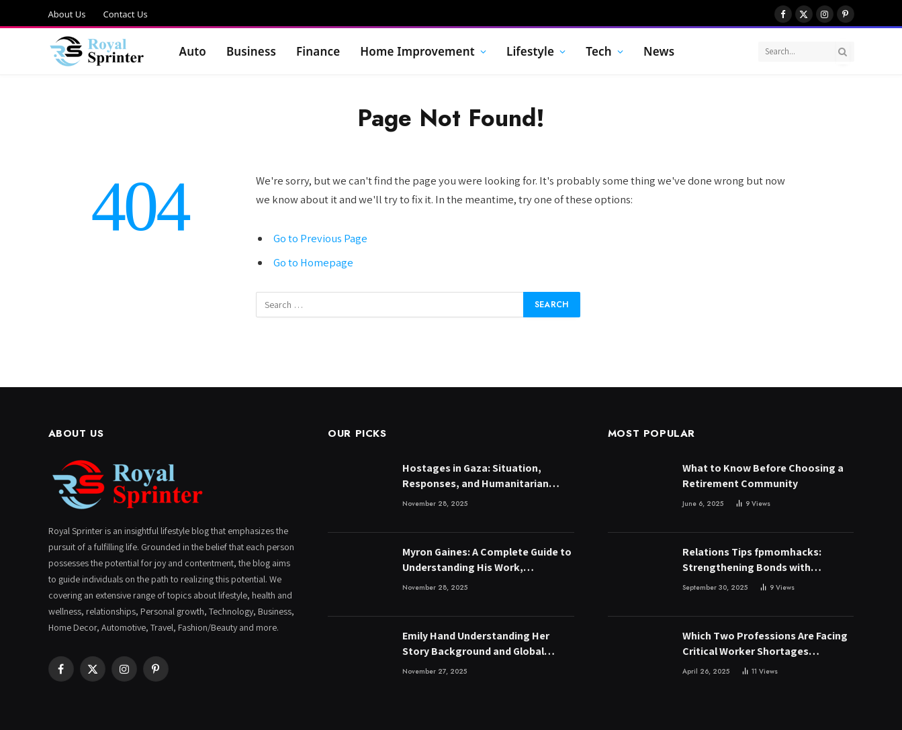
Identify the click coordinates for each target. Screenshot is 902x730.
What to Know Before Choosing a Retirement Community (763, 475)
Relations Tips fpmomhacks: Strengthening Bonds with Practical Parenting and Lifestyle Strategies (761, 560)
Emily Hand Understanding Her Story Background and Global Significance (475, 644)
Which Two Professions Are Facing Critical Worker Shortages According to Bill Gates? (765, 644)
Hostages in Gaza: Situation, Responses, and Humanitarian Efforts (475, 476)
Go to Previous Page (320, 238)
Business (251, 51)
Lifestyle (530, 51)
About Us (67, 14)
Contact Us (125, 14)
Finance (318, 51)
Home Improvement (417, 51)
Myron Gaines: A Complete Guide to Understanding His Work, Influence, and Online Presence (487, 560)
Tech (599, 51)
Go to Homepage (313, 262)
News (658, 51)
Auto (192, 51)
